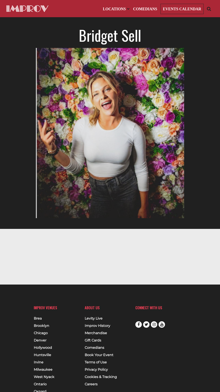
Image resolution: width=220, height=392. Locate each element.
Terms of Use (96, 362)
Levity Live (93, 318)
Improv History (97, 326)
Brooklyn (41, 326)
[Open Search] (209, 8)
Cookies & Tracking (101, 377)
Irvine (38, 362)
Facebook (138, 324)
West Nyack (44, 377)
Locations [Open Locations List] (116, 9)
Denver (40, 340)
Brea (38, 318)
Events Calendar (182, 9)
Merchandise (96, 333)
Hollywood (43, 347)
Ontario (40, 384)
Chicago (41, 333)
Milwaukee (43, 369)
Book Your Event (99, 355)
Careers (91, 384)
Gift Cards (93, 340)
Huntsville (42, 355)
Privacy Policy (96, 369)
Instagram (154, 324)
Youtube (162, 324)
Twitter (146, 324)
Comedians (145, 9)
